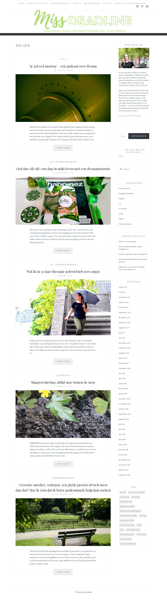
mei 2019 (122, 374)
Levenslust (63, 381)
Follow (121, 156)
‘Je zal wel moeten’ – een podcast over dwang (63, 66)
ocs (122, 530)
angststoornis (137, 492)
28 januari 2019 (63, 70)
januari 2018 (123, 455)
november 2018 (124, 404)
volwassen (125, 539)
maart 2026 (123, 287)
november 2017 (124, 465)
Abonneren (138, 136)
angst (123, 492)
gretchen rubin (128, 516)
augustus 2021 (124, 328)
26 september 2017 (63, 505)
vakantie (141, 534)
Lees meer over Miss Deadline (130, 116)
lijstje (142, 516)
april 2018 (122, 439)
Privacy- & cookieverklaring (130, 3)
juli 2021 (121, 333)
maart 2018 (123, 445)
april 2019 (122, 379)
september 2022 (125, 312)
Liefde (121, 214)
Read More (65, 148)
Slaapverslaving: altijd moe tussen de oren (63, 387)
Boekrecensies (92, 3)
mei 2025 (122, 292)
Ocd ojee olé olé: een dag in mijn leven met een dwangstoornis (63, 171)
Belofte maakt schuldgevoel (136, 254)
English (77, 3)
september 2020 (125, 348)
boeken (136, 497)
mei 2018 (122, 434)
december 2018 (124, 399)
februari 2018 (123, 450)
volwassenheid (128, 544)
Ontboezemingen (59, 3)
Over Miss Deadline (37, 3)
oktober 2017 (123, 470)
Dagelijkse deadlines (126, 194)
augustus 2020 (124, 353)
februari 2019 (123, 389)
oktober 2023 (124, 302)
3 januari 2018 (63, 392)
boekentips (126, 502)
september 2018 (125, 414)
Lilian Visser (123, 267)
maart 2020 (123, 358)
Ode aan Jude (131, 242)
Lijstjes (121, 219)
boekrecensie (127, 506)
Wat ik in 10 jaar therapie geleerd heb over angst (63, 276)
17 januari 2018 (63, 281)
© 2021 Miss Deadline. (83, 603)
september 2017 (124, 475)
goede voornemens (130, 511)
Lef (63, 59)
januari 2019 (123, 394)
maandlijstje (127, 520)
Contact (107, 3)
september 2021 (125, 323)
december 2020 (125, 343)
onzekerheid (133, 530)
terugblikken (127, 534)
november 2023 (124, 297)
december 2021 (124, 318)
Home (21, 3)
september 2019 (125, 368)
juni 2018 (122, 429)
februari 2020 (124, 363)
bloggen (124, 497)
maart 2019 (123, 384)
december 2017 (124, 460)
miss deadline (127, 525)
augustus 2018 (124, 419)
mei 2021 (122, 338)
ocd (139, 525)
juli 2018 (121, 424)
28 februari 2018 (63, 178)
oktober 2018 (123, 409)
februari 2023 (123, 307)
